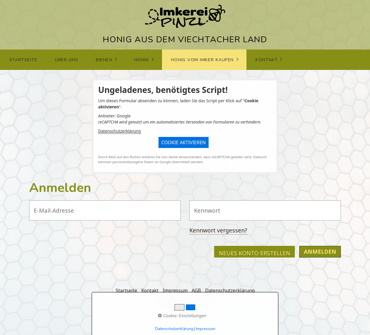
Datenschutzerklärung (119, 131)
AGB (196, 290)
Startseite (23, 60)
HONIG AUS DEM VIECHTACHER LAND (185, 39)
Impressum (175, 290)
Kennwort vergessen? (218, 230)
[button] (183, 142)
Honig (141, 60)
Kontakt (267, 60)
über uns (66, 60)
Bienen (104, 60)
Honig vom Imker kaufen (202, 60)
